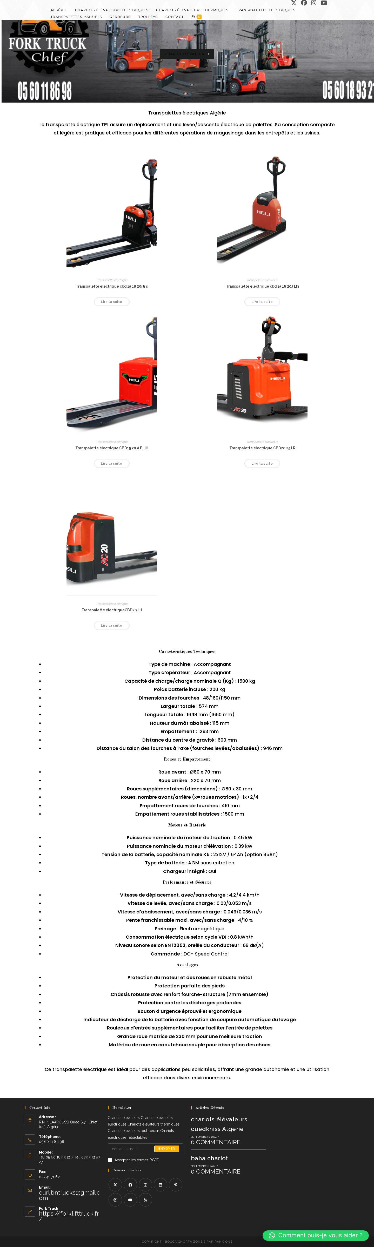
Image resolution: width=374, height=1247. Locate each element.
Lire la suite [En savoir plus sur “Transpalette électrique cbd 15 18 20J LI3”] (262, 302)
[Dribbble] (115, 1200)
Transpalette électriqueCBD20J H (112, 610)
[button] (316, 1235)
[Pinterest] (175, 1184)
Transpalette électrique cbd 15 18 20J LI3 (262, 286)
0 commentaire (216, 1142)
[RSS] (145, 1200)
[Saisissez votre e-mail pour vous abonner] (145, 1148)
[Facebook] (130, 1184)
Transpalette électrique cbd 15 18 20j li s (112, 286)
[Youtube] (130, 1200)
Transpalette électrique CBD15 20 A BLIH (111, 448)
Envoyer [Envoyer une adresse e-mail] (166, 1149)
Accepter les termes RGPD (133, 1160)
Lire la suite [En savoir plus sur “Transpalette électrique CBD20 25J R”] (262, 463)
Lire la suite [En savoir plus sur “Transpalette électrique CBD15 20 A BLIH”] (111, 463)
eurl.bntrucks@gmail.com (69, 1195)
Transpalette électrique (112, 280)
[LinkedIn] (160, 1184)
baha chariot (209, 1158)
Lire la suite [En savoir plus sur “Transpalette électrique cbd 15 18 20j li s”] (111, 302)
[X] (115, 1184)
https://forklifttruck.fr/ (69, 1216)
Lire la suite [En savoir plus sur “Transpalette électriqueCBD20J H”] (111, 625)
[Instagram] (145, 1184)
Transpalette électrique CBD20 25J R (262, 448)
